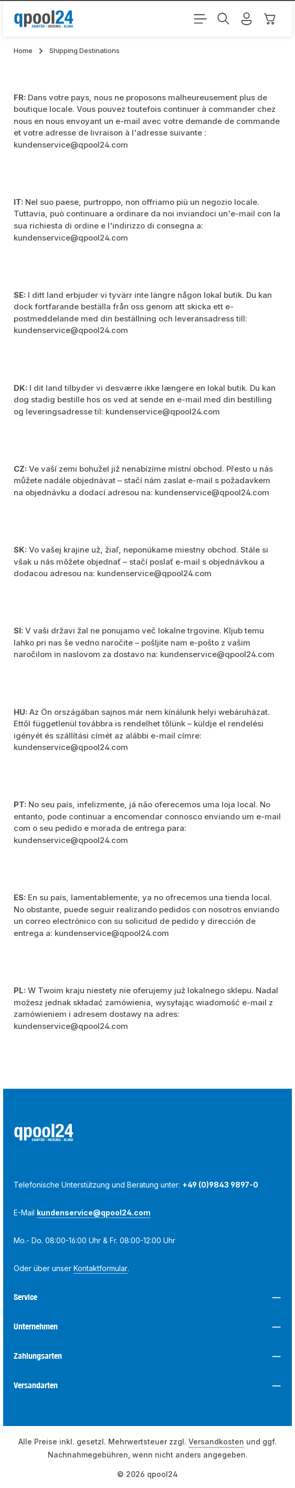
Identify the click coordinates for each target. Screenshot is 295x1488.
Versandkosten (216, 1441)
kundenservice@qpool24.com (94, 1212)
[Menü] (200, 18)
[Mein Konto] (246, 18)
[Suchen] (223, 18)
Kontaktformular (100, 1268)
